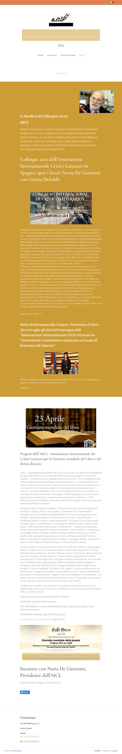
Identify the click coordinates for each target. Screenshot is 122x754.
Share (25, 692)
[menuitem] (56, 56)
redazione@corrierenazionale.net (36, 619)
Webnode (17, 751)
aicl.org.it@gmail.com (30, 736)
